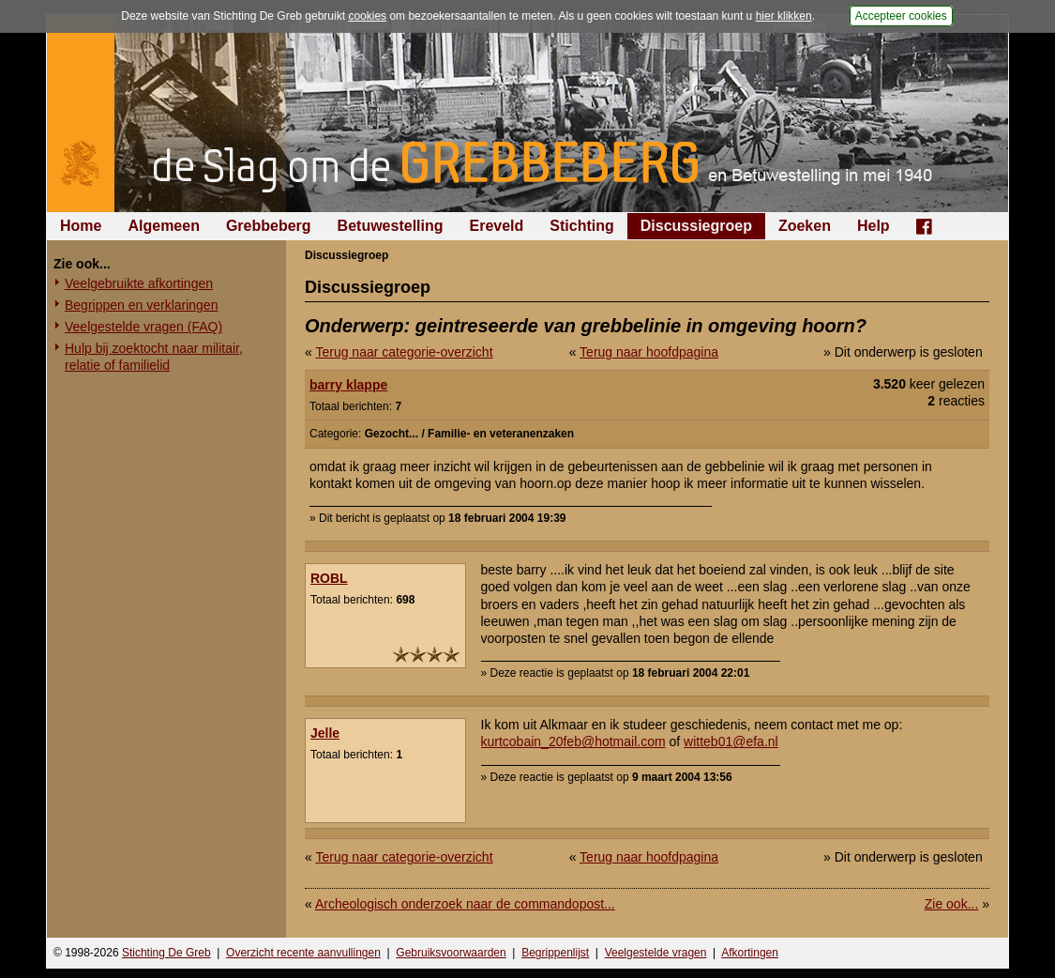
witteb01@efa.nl (731, 741)
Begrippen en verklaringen (141, 305)
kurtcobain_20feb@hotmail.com (573, 741)
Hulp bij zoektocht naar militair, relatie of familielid (154, 357)
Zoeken (804, 226)
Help (873, 226)
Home (80, 226)
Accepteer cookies (901, 16)
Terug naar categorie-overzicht (403, 351)
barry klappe (348, 384)
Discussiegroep (696, 226)
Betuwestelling (391, 226)
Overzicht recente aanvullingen (303, 952)
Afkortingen (749, 952)
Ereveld (497, 226)
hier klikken (784, 16)
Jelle (324, 733)
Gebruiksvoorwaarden (450, 952)
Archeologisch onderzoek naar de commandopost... (465, 903)
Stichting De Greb (166, 952)
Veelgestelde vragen (656, 952)
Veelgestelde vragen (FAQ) (143, 326)
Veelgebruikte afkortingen (139, 283)
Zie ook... (952, 903)
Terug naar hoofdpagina (649, 351)
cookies (367, 16)
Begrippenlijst (555, 952)
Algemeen (163, 226)
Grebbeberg (268, 226)
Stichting (581, 226)
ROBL (329, 578)
